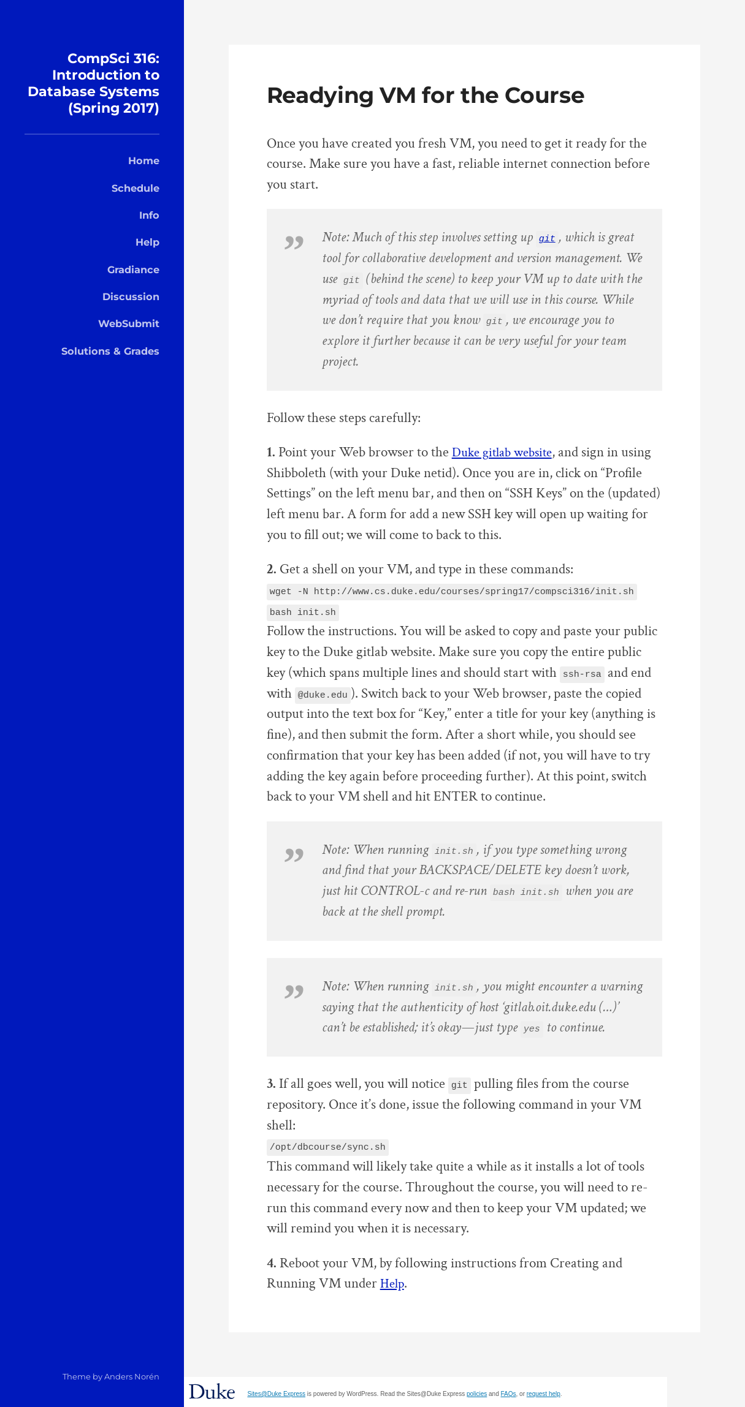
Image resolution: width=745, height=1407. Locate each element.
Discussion (130, 312)
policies (477, 1393)
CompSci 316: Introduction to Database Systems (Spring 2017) (92, 90)
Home (143, 177)
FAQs (508, 1393)
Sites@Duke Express (276, 1393)
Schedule (135, 204)
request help (543, 1393)
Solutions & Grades (110, 367)
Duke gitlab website (506, 452)
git (547, 238)
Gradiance (133, 285)
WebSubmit (128, 340)
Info (149, 231)
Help (147, 258)
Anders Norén (131, 1376)
